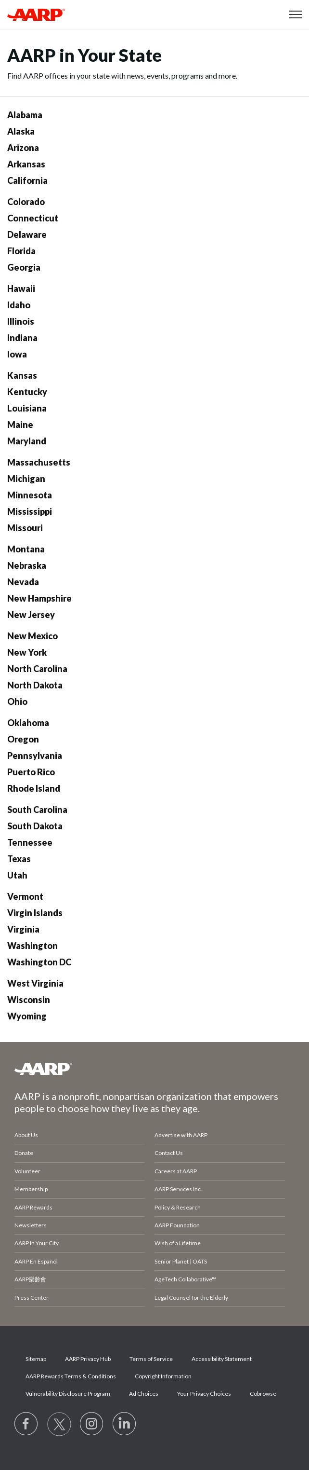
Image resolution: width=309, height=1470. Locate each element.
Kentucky (27, 391)
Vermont (25, 896)
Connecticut (32, 218)
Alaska (21, 131)
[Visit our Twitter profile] (59, 1424)
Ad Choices (143, 1393)
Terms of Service (151, 1358)
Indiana (22, 337)
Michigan (26, 478)
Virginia (23, 929)
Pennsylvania (34, 755)
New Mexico (32, 636)
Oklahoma (28, 722)
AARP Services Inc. (178, 1189)
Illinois (20, 321)
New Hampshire (39, 598)
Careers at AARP (175, 1171)
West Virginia (35, 983)
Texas (19, 858)
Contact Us (168, 1152)
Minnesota (29, 495)
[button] (295, 14)
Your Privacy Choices (204, 1393)
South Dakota (35, 826)
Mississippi (29, 511)
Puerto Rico (31, 772)
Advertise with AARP (180, 1135)
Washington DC (39, 962)
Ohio (17, 701)
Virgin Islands (35, 912)
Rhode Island (33, 788)
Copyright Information (163, 1376)
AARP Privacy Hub (88, 1358)
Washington (32, 945)
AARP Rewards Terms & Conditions (71, 1376)
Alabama (24, 115)
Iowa (17, 354)
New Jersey (31, 614)
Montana (26, 549)
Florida (21, 251)
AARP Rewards (33, 1207)
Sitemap (36, 1358)
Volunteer (27, 1171)
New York (27, 652)
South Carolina (37, 809)
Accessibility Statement (222, 1358)
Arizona (23, 147)
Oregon (23, 739)
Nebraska (26, 565)
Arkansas (26, 164)
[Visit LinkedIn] (125, 1424)
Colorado (26, 201)
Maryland (26, 441)
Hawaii (21, 288)
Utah (17, 875)
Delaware (27, 234)
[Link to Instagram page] (92, 1424)
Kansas (22, 375)
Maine (20, 424)
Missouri (25, 527)
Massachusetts (38, 462)
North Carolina (37, 668)
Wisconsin (28, 999)
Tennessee (29, 842)
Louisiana (27, 408)
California (27, 180)
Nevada (23, 582)
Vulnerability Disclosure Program (68, 1393)
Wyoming (27, 1016)
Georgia (23, 267)
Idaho (18, 305)
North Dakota (35, 685)
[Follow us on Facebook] (26, 1424)
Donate (23, 1152)
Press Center (31, 1297)
